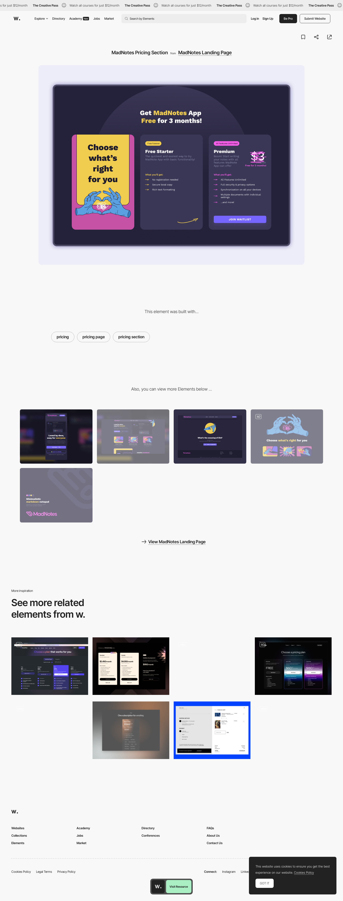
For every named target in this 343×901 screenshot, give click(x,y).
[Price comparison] (49, 730)
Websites (17, 828)
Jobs (96, 18)
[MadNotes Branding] (56, 495)
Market (109, 18)
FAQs (210, 828)
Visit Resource (179, 886)
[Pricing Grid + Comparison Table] (49, 666)
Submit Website (315, 18)
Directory (58, 18)
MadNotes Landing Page (205, 52)
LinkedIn (246, 871)
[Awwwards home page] (158, 886)
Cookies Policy (21, 871)
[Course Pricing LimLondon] (212, 666)
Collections (19, 835)
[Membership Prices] (131, 666)
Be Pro (288, 18)
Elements (17, 843)
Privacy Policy (66, 871)
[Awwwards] (17, 18)
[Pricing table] (293, 666)
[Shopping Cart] (212, 730)
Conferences (151, 835)
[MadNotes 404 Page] (210, 436)
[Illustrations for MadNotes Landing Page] (287, 436)
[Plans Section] (293, 730)
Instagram (229, 871)
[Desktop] (133, 436)
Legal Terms (44, 871)
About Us (213, 835)
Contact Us (214, 843)
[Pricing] (131, 730)
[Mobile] (56, 436)
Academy (79, 18)
